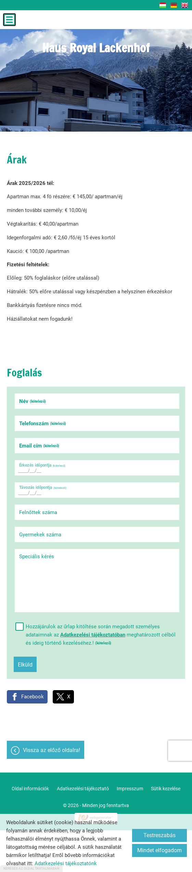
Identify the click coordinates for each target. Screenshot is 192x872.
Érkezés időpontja (42, 465)
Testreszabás (159, 835)
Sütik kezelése (165, 788)
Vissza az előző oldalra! (51, 750)
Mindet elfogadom (159, 850)
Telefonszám (42, 423)
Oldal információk (30, 788)
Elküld (25, 664)
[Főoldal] (96, 49)
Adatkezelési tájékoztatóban (92, 635)
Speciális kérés (36, 556)
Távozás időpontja (42, 487)
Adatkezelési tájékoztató (83, 788)
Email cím (39, 446)
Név (32, 401)
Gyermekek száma (40, 535)
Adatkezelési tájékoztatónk (66, 863)
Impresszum (130, 788)
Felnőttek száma (38, 512)
